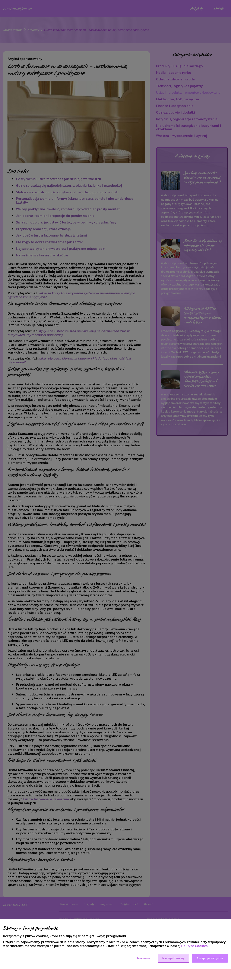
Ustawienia (143, 958)
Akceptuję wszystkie (210, 958)
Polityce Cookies (194, 945)
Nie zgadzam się (173, 958)
